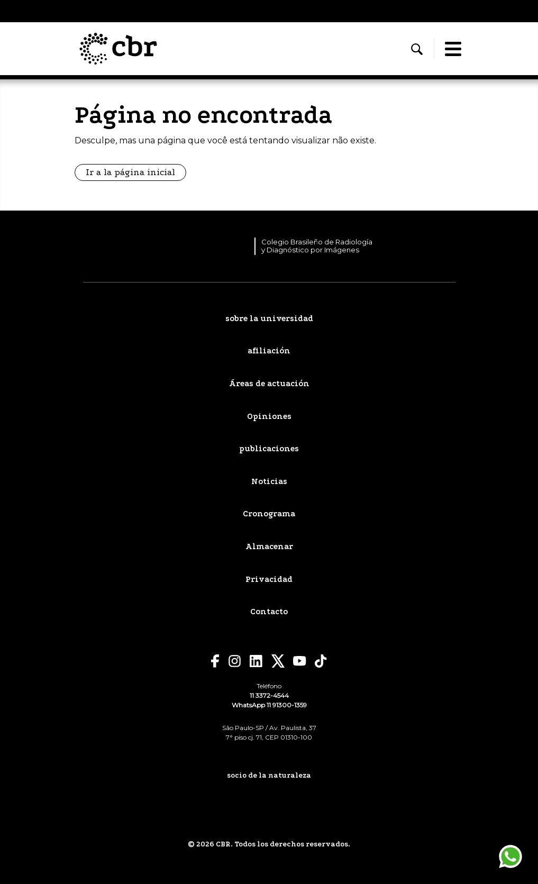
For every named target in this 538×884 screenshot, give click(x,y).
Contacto (269, 611)
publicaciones (269, 448)
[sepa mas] (269, 799)
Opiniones (269, 416)
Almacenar (269, 546)
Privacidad (269, 579)
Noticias (269, 481)
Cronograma (269, 513)
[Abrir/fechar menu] (453, 48)
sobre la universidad (269, 318)
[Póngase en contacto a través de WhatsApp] (510, 856)
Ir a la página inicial (130, 172)
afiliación (269, 351)
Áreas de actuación (269, 383)
